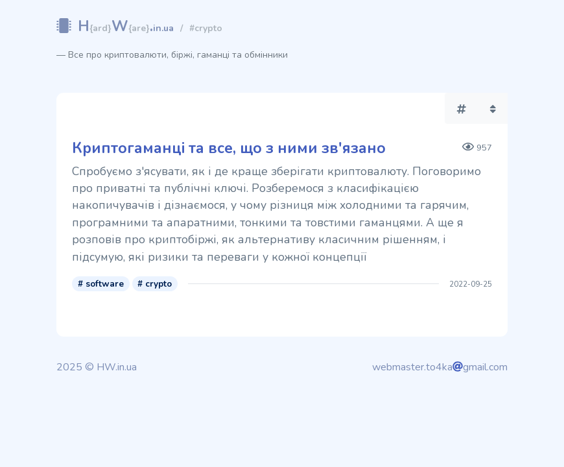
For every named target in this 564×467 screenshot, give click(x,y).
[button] (461, 108)
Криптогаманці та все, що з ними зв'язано (229, 148)
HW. (126, 26)
